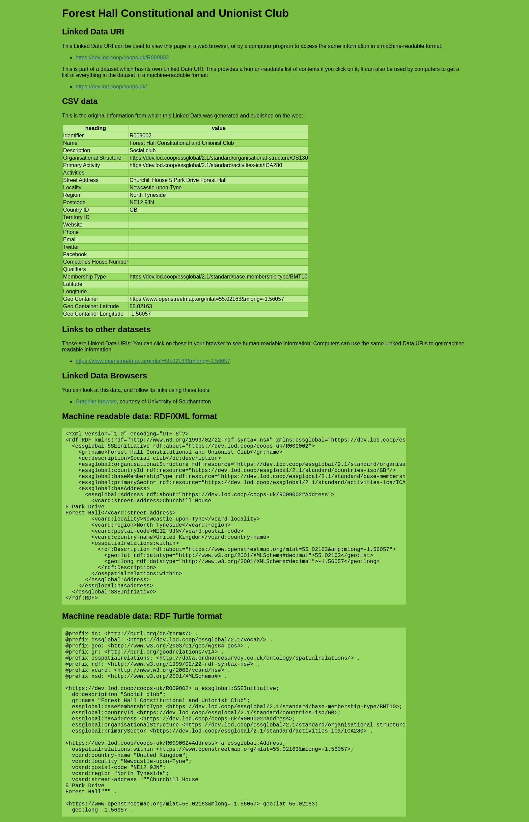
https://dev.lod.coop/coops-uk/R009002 (122, 57)
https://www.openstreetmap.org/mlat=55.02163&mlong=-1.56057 (153, 361)
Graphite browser (96, 401)
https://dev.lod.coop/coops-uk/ (111, 86)
